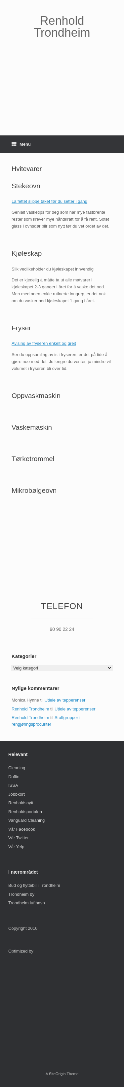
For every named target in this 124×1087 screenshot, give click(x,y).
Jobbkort (16, 794)
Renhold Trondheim (30, 709)
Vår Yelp (16, 846)
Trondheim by (21, 894)
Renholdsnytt (20, 802)
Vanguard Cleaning (26, 820)
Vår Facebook (21, 829)
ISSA (13, 785)
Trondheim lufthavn (26, 902)
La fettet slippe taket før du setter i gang (49, 201)
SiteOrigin (57, 1074)
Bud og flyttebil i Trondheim (34, 885)
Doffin (14, 776)
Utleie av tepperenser (65, 700)
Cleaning (16, 767)
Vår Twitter (18, 837)
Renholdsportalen (25, 811)
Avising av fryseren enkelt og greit (44, 343)
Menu (21, 144)
